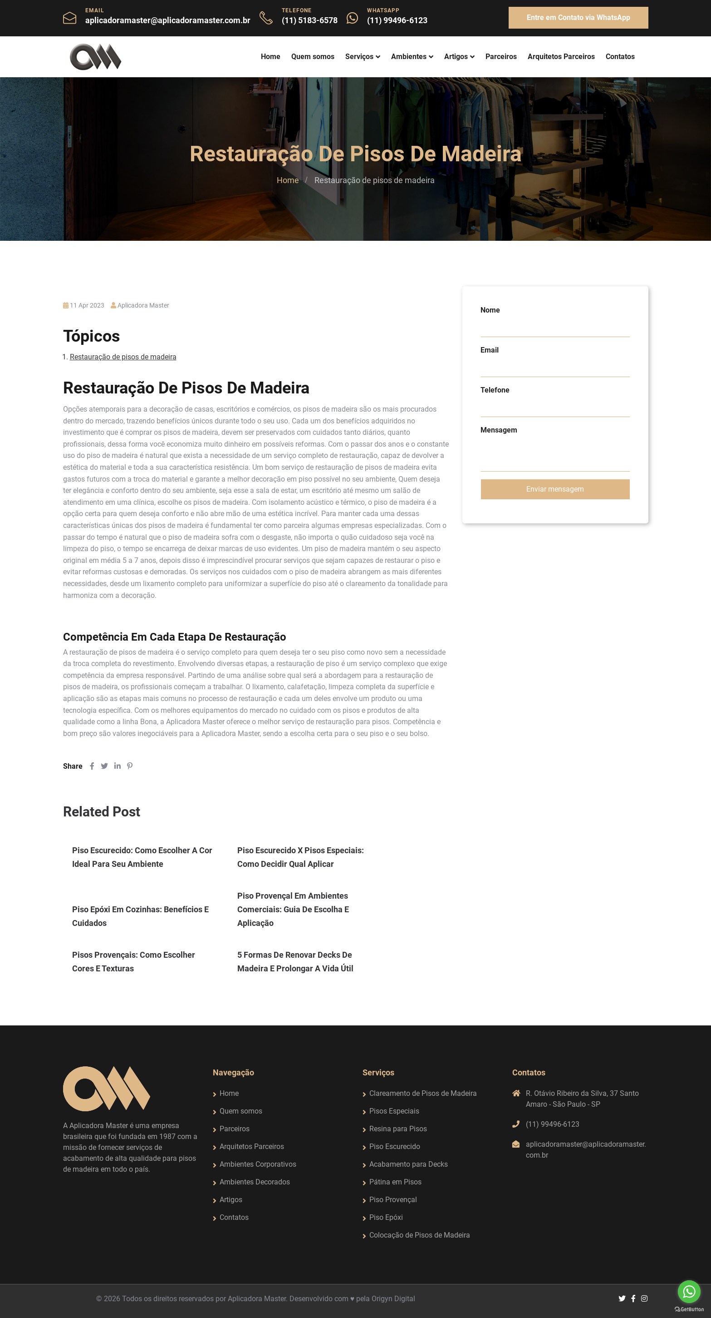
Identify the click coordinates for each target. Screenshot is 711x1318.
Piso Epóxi (386, 1217)
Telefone (495, 390)
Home (270, 56)
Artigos (456, 56)
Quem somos (312, 56)
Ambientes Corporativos (258, 1164)
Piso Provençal (393, 1199)
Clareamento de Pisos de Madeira (423, 1093)
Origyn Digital (393, 1298)
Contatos (620, 56)
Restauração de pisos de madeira (123, 357)
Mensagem (499, 430)
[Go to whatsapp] (689, 1291)
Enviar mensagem (555, 489)
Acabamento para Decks (408, 1164)
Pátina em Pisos (395, 1182)
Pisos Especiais (394, 1111)
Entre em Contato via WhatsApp (578, 17)
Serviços (359, 56)
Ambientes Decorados (255, 1182)
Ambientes (409, 56)
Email (490, 350)
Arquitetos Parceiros (561, 56)
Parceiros (501, 56)
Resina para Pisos (398, 1128)
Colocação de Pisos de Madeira (419, 1235)
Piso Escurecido (394, 1146)
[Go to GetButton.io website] (689, 1309)
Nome (490, 310)
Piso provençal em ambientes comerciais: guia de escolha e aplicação (293, 909)
